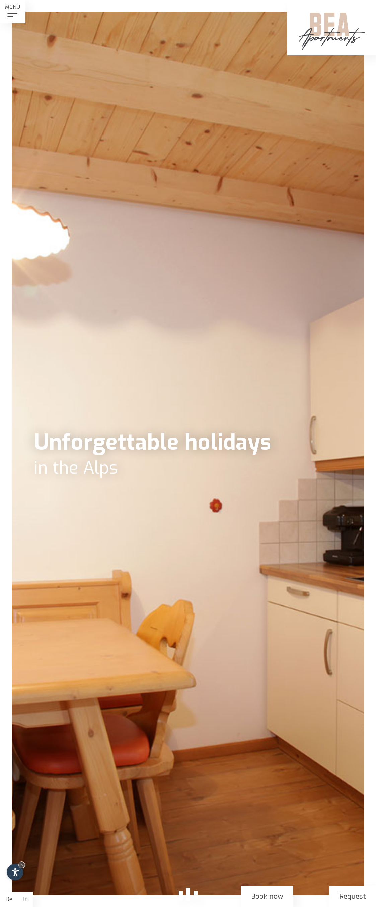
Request (352, 896)
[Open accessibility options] (15, 872)
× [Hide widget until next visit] (21, 864)
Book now (267, 896)
